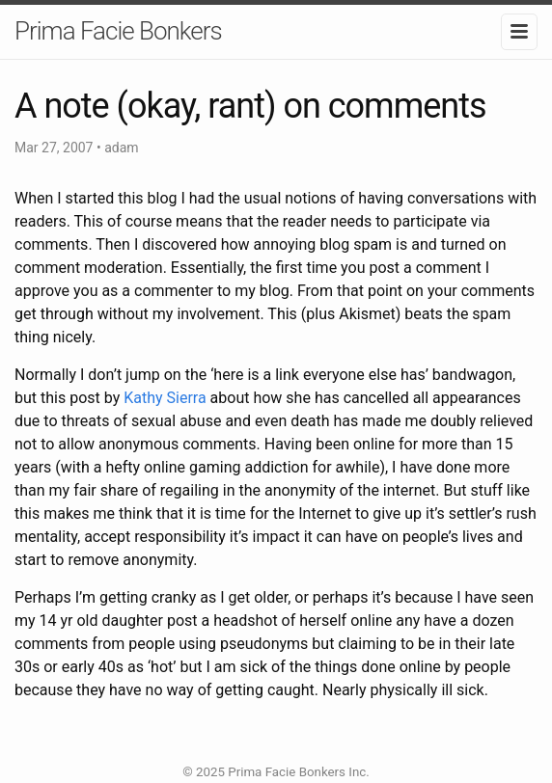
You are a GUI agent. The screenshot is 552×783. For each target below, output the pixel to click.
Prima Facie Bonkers (118, 30)
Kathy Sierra (165, 398)
